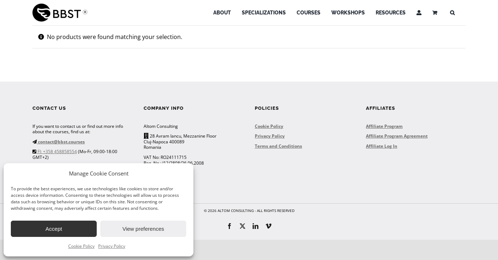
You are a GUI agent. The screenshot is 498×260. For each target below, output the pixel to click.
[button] (452, 12)
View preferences (143, 229)
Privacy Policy (111, 246)
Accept (53, 229)
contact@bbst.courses (61, 142)
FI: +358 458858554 (56, 151)
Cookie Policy (81, 246)
